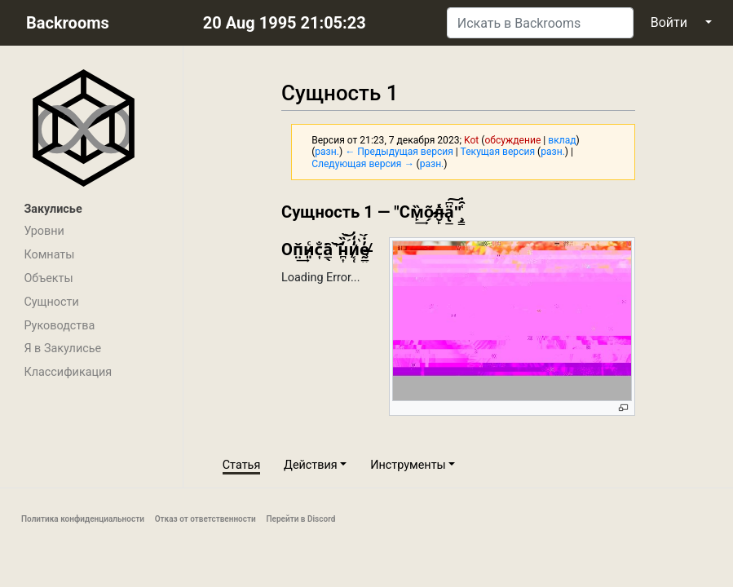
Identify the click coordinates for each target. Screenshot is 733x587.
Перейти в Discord (300, 518)
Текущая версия (498, 151)
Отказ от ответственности (205, 518)
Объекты (48, 278)
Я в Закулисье (62, 348)
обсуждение (512, 140)
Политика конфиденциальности (82, 518)
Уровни (44, 231)
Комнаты (49, 255)
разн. (327, 151)
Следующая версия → (362, 164)
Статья (242, 465)
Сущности (51, 302)
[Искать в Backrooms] (540, 22)
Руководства (59, 326)
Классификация (68, 372)
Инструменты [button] (408, 465)
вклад (562, 140)
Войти (669, 22)
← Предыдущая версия (399, 151)
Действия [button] (311, 465)
